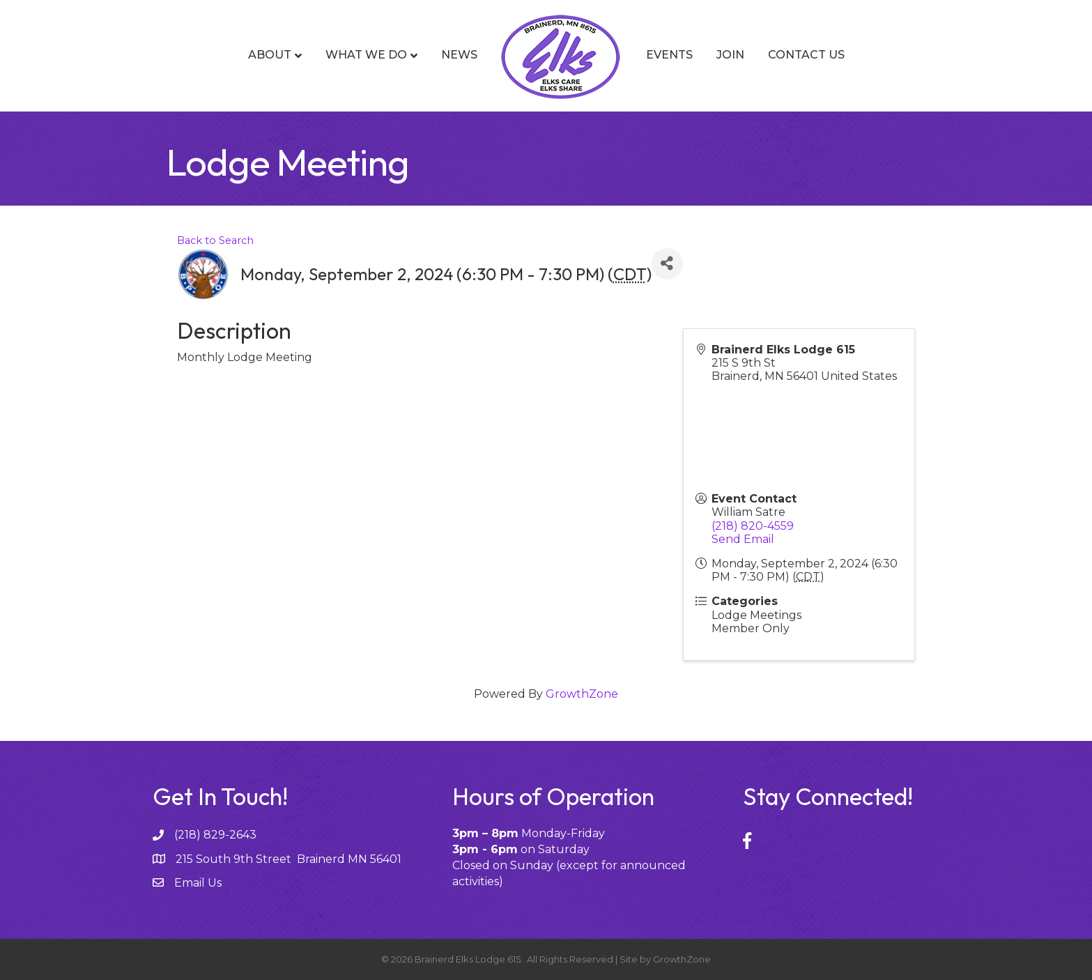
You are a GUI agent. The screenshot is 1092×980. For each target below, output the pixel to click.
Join (730, 54)
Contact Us (806, 54)
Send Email (743, 539)
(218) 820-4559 (753, 526)
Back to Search (215, 240)
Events (669, 54)
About (269, 54)
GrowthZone (582, 693)
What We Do (366, 54)
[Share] (667, 264)
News (459, 54)
